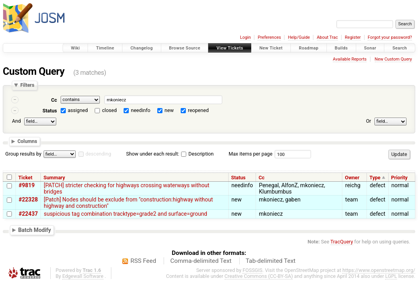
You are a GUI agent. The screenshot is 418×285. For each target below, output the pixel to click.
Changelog (141, 48)
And (16, 121)
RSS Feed (143, 260)
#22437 (28, 214)
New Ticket (271, 48)
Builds (341, 48)
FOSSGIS (252, 270)
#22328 (28, 199)
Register (353, 37)
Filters (27, 85)
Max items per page (251, 154)
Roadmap (309, 48)
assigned (78, 110)
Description (197, 154)
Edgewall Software (82, 276)
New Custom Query (393, 59)
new (169, 110)
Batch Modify (34, 230)
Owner (352, 177)
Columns (27, 141)
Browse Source (184, 48)
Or (368, 121)
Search (399, 48)
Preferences (269, 37)
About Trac (327, 37)
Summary (54, 177)
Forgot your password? (390, 37)
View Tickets (229, 48)
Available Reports (349, 59)
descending (98, 154)
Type (375, 177)
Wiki (75, 48)
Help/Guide (299, 37)
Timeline (105, 48)
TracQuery (341, 242)
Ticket (25, 177)
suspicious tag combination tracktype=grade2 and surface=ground (125, 214)
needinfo (140, 110)
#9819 (26, 185)
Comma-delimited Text (201, 260)
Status (49, 111)
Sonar (370, 48)
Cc (54, 100)
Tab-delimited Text (271, 260)
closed (109, 110)
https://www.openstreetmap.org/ (378, 270)
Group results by (23, 154)
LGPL (391, 276)
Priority (399, 177)
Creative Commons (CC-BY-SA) (259, 276)
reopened (198, 110)
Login (245, 37)
